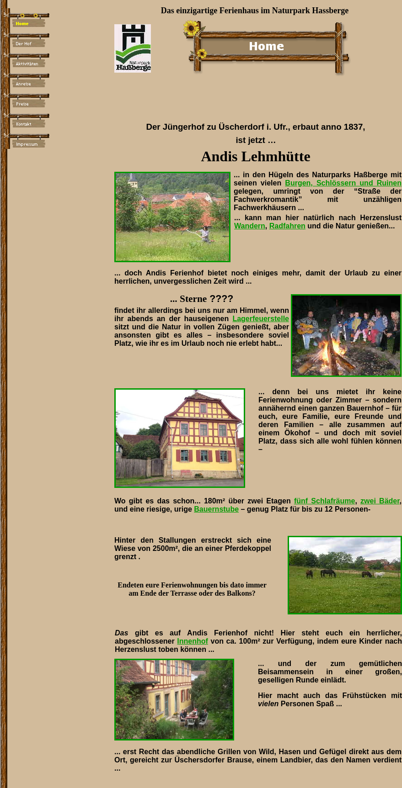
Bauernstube (216, 509)
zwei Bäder (380, 501)
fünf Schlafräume (324, 501)
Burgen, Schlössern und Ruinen (343, 183)
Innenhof (192, 641)
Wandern (249, 226)
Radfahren (287, 226)
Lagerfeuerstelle (260, 319)
